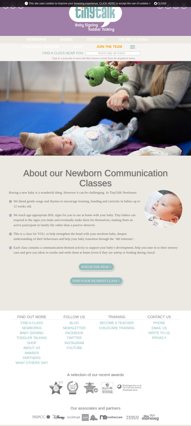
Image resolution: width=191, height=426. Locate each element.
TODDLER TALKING (31, 339)
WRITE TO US (159, 334)
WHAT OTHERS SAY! (31, 364)
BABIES (45, 39)
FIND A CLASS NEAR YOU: (63, 54)
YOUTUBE (74, 349)
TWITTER (74, 339)
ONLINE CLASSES (87, 39)
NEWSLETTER (74, 329)
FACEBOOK (74, 334)
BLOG (74, 324)
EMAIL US (159, 329)
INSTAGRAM (74, 344)
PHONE (159, 324)
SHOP (144, 39)
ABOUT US (31, 349)
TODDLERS (62, 39)
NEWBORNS (27, 39)
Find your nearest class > (96, 282)
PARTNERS (32, 359)
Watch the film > (96, 268)
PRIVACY (159, 339)
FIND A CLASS (32, 324)
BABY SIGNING (32, 334)
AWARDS (32, 354)
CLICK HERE (107, 3)
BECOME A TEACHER (117, 324)
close (161, 3)
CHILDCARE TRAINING (120, 39)
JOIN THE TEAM (26, 47)
